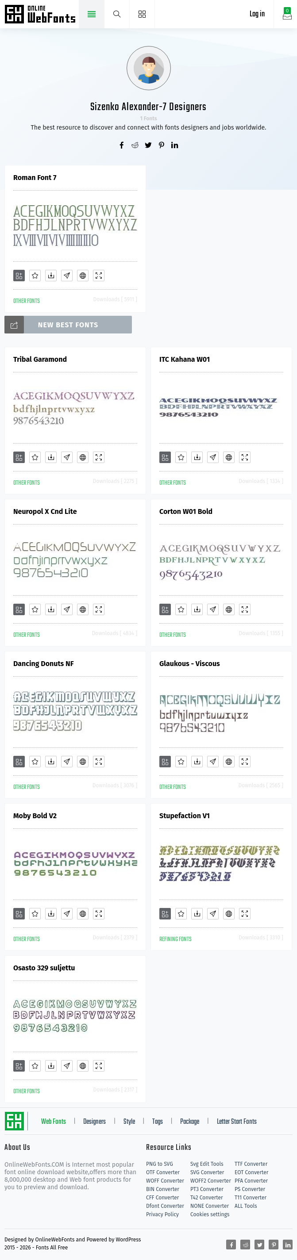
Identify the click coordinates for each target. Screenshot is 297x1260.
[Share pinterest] (162, 146)
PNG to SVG (159, 1164)
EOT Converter (251, 1172)
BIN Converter (162, 1189)
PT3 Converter (207, 1189)
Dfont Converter (165, 1206)
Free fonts (40, 15)
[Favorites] (35, 275)
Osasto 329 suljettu (44, 968)
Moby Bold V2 (35, 816)
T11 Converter (250, 1198)
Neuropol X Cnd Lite (45, 511)
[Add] (19, 275)
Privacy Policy (162, 1214)
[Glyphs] (67, 275)
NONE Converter (209, 1206)
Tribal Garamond (40, 359)
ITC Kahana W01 (184, 359)
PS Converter (250, 1189)
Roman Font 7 (35, 177)
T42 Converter (206, 1198)
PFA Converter (251, 1181)
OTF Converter (163, 1172)
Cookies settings (209, 1214)
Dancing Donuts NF (43, 663)
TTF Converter (251, 1164)
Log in (257, 14)
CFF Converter (162, 1198)
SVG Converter (207, 1172)
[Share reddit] (135, 146)
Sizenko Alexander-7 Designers (148, 107)
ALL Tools (246, 1206)
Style (129, 1122)
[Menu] (142, 14)
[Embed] (83, 275)
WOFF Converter (165, 1181)
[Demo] (98, 275)
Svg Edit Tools (207, 1164)
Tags (157, 1122)
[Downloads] (51, 275)
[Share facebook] (122, 146)
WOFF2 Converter (210, 1181)
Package (189, 1122)
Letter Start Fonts (237, 1122)
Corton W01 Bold (185, 511)
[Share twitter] (148, 146)
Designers (94, 1122)
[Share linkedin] (175, 146)
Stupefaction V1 (184, 816)
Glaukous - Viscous (189, 663)
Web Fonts (53, 1122)
